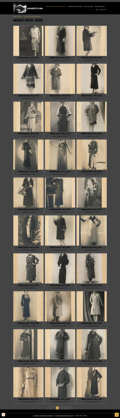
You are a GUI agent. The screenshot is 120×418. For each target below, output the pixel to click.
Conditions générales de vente (63, 416)
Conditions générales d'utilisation (43, 416)
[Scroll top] (117, 415)
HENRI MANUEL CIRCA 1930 (28, 58)
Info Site (103, 9)
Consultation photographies (55, 6)
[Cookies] (3, 414)
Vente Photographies (75, 6)
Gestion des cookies (81, 416)
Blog (97, 9)
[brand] (26, 8)
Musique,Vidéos (100, 6)
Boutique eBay (88, 6)
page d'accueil (17, 16)
